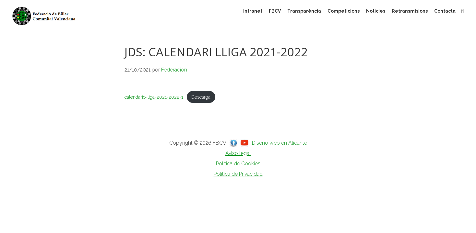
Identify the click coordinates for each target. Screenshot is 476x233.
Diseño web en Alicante (279, 143)
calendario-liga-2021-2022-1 (154, 97)
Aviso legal (238, 153)
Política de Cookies (238, 164)
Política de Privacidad (238, 174)
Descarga (200, 97)
